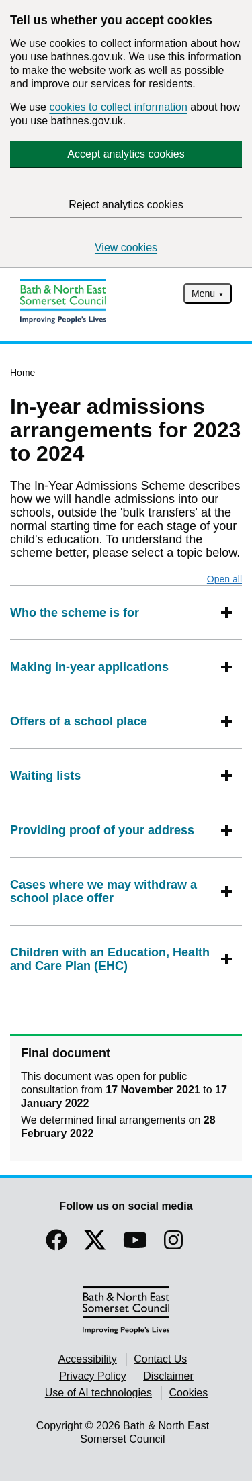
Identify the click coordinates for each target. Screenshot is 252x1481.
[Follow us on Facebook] (56, 1244)
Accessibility (87, 1359)
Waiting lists (45, 775)
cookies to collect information (118, 107)
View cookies (126, 247)
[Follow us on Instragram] (173, 1244)
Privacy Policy (92, 1376)
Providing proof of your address (102, 830)
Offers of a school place (78, 721)
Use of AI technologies (98, 1392)
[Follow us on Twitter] (95, 1244)
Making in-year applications (89, 667)
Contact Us (160, 1359)
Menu (203, 293)
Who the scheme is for (74, 612)
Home (22, 372)
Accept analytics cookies (125, 154)
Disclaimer (168, 1376)
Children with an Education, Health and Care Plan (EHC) (112, 959)
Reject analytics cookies (126, 204)
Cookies (188, 1392)
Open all (224, 579)
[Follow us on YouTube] (135, 1244)
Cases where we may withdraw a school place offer (112, 891)
